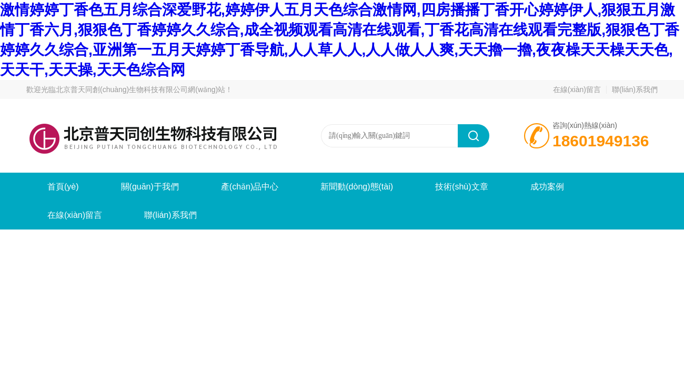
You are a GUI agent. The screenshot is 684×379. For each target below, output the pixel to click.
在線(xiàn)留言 (577, 89)
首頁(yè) (63, 186)
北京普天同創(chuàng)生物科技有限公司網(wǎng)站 (140, 89)
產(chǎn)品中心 (249, 186)
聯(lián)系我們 (635, 89)
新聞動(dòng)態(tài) (356, 186)
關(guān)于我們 (150, 186)
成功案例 (547, 186)
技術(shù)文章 (461, 186)
